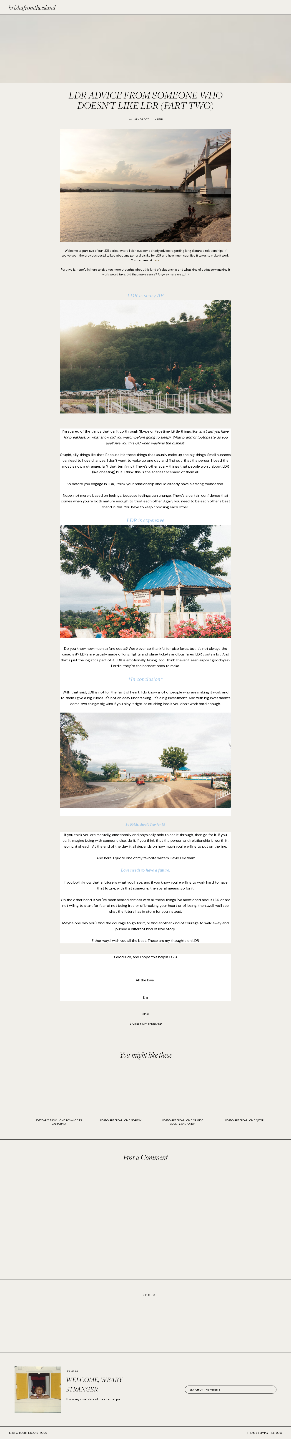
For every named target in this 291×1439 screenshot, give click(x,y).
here (156, 260)
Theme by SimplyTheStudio (264, 1432)
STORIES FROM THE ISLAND (146, 1023)
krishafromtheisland (32, 7)
